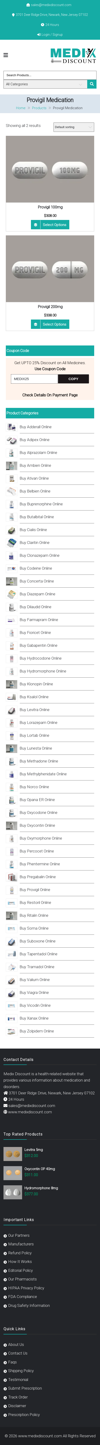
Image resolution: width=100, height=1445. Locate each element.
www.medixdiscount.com (30, 1112)
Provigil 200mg (50, 306)
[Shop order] (73, 127)
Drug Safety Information (29, 1305)
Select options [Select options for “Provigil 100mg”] (54, 225)
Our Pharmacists (22, 1279)
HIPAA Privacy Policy (26, 1288)
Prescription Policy (24, 1414)
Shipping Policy (21, 1370)
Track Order (18, 1397)
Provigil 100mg (50, 207)
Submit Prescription (25, 1388)
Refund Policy (20, 1253)
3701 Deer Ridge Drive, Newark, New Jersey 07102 (52, 15)
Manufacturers (21, 1244)
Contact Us (17, 1353)
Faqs (12, 1362)
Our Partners (19, 1235)
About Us (16, 1344)
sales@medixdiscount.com (51, 5)
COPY (74, 379)
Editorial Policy (20, 1270)
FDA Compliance (22, 1296)
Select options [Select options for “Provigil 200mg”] (54, 324)
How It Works (20, 1261)
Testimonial (18, 1379)
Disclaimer (17, 1405)
